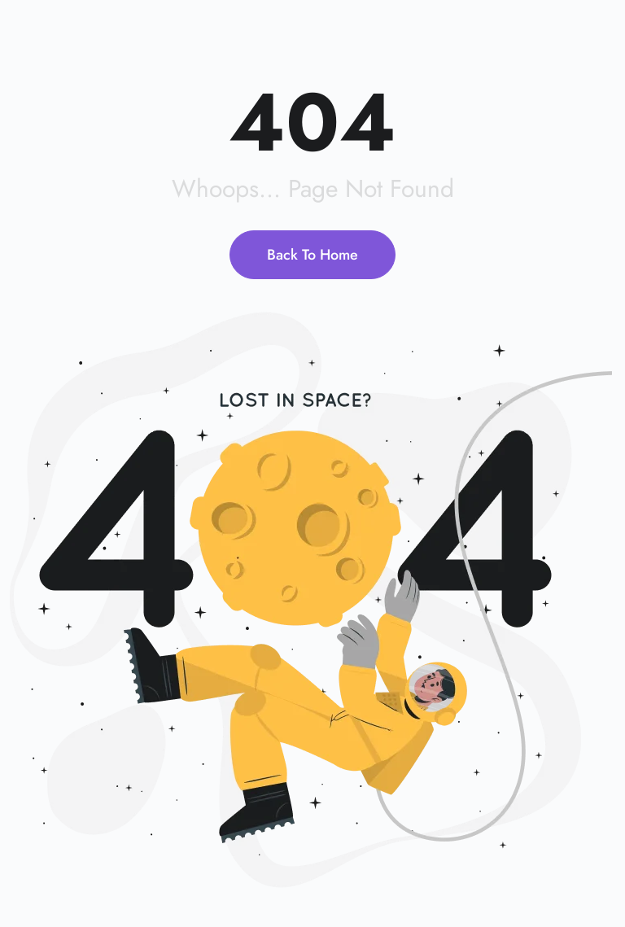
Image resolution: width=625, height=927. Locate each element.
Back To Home (312, 254)
